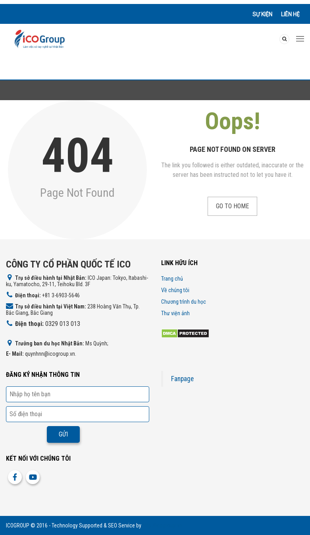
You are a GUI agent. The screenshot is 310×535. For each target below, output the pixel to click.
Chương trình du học (183, 302)
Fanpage (182, 379)
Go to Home (232, 206)
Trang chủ (172, 278)
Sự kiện (262, 14)
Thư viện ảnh (175, 313)
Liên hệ (290, 14)
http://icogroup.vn (162, 525)
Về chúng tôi (175, 290)
